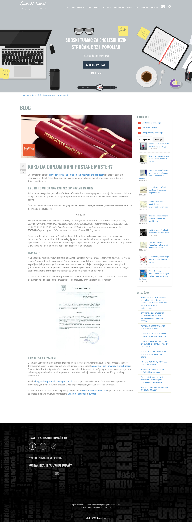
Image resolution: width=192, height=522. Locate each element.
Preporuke (119, 7)
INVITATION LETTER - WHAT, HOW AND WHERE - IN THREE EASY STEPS (153, 354)
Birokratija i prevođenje (151, 123)
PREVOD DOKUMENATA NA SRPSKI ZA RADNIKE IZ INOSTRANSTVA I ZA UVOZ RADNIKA (154, 344)
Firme (97, 7)
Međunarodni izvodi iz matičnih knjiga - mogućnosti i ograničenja (159, 204)
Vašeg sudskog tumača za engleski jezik (111, 365)
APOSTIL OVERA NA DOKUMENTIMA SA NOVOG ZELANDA (154, 388)
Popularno (144, 139)
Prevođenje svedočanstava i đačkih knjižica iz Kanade (152, 370)
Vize (89, 7)
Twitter (92, 393)
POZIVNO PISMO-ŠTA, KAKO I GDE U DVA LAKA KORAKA (154, 363)
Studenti (107, 7)
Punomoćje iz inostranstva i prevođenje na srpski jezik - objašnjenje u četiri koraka (152, 380)
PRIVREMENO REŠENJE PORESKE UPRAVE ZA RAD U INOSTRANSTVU (154, 334)
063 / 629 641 (95, 65)
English (154, 7)
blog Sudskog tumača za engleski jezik (53, 381)
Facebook (81, 393)
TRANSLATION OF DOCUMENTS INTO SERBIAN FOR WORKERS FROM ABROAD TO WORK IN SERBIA (153, 317)
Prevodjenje (78, 7)
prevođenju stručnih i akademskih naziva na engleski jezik (76, 174)
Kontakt (144, 7)
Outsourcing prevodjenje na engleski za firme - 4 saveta (159, 259)
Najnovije (158, 139)
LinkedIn (71, 393)
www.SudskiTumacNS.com (94, 390)
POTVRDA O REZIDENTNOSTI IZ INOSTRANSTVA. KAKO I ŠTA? (153, 327)
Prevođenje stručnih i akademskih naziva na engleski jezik (157, 190)
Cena (67, 7)
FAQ (136, 7)
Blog (129, 7)
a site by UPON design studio (96, 518)
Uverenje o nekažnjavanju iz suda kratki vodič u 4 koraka (159, 158)
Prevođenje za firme (150, 128)
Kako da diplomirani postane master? (53, 95)
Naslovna (25, 95)
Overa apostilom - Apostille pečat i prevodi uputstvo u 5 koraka (158, 245)
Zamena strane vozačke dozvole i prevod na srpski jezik (158, 218)
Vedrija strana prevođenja (152, 132)
